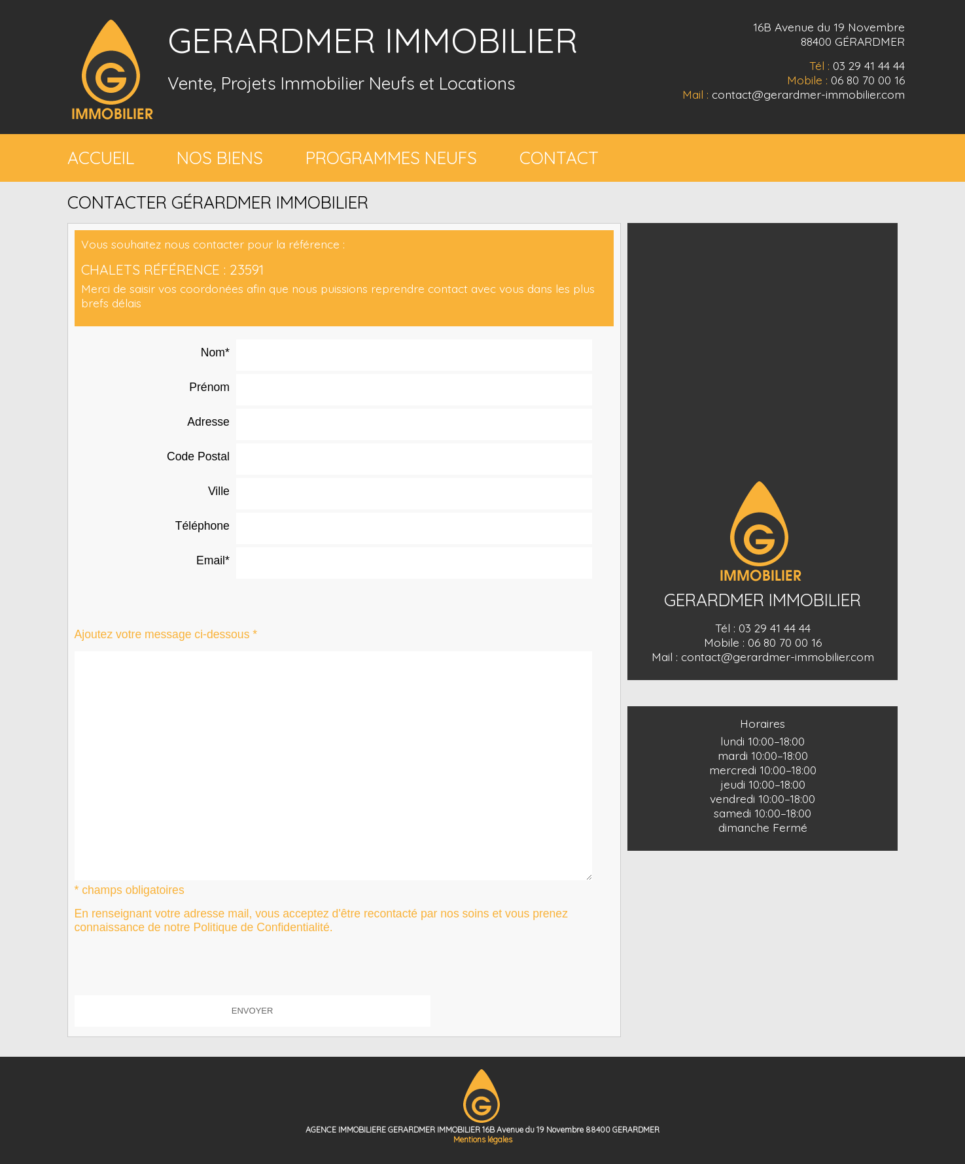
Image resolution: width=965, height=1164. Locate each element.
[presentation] (174, 969)
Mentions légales (482, 1139)
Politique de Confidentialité (261, 927)
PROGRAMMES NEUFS (391, 158)
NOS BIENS (220, 158)
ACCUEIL (100, 158)
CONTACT (559, 158)
